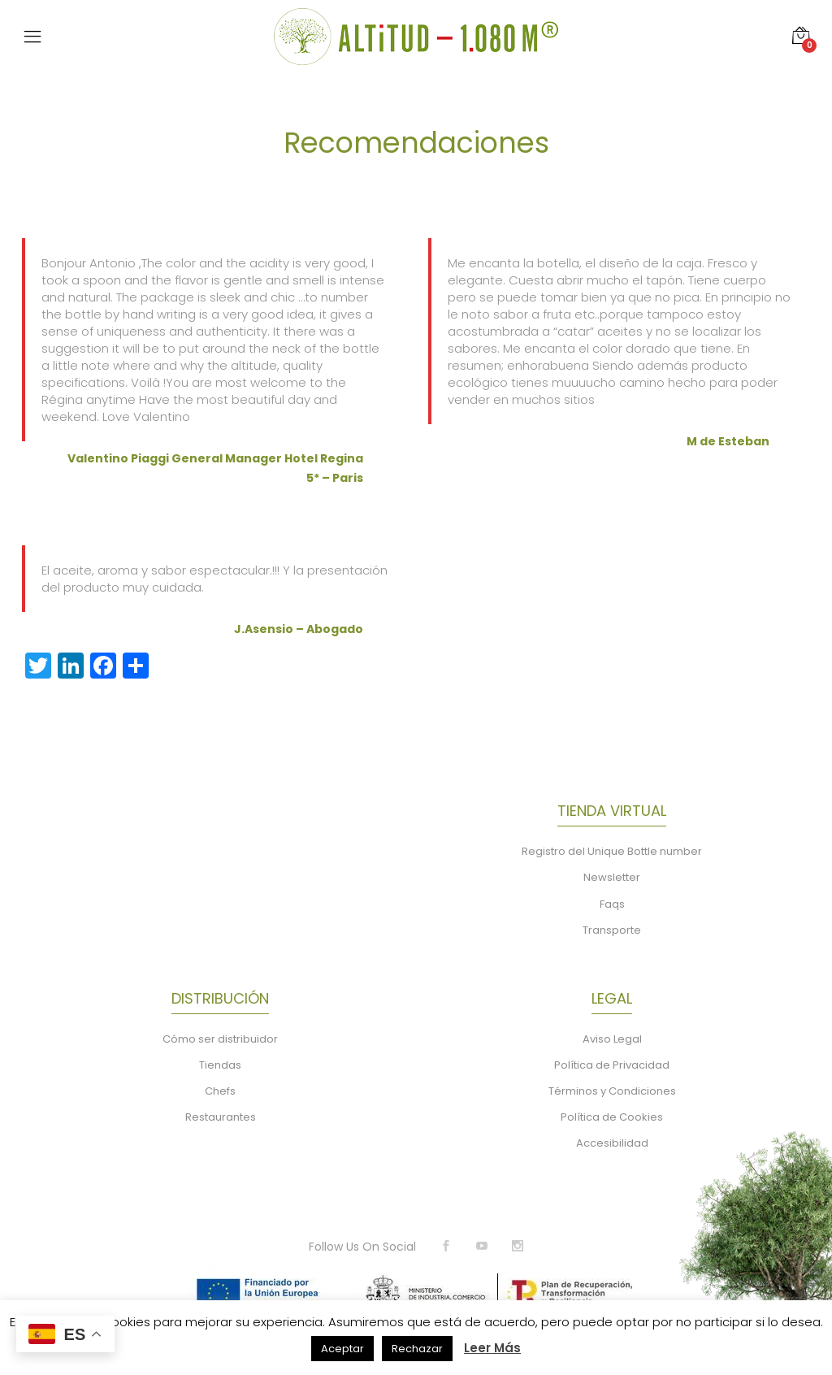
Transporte (612, 930)
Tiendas (220, 1065)
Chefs (220, 1091)
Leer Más (492, 1347)
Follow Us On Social (362, 1246)
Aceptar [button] (342, 1348)
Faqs (612, 904)
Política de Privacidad (612, 1065)
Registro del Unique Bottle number (612, 851)
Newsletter (611, 877)
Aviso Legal (612, 1039)
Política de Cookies (612, 1117)
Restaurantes (220, 1117)
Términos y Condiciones (612, 1091)
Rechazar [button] (417, 1348)
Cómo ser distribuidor (220, 1039)
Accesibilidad (612, 1143)
